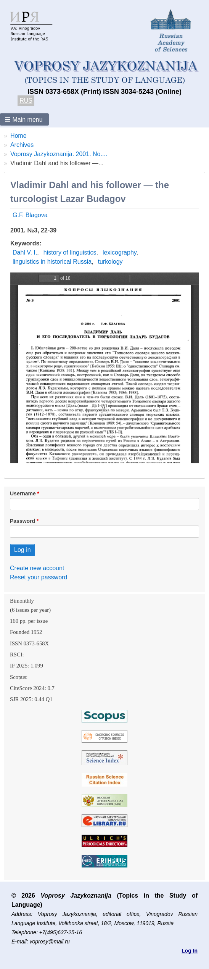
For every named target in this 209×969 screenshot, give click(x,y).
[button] (24, 119)
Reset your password (38, 577)
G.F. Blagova (30, 215)
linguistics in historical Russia (52, 261)
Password (22, 521)
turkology (110, 261)
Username (23, 493)
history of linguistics (69, 252)
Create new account (37, 568)
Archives (22, 145)
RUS (25, 100)
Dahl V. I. (25, 252)
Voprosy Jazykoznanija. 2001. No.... (58, 154)
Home (18, 135)
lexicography (120, 252)
